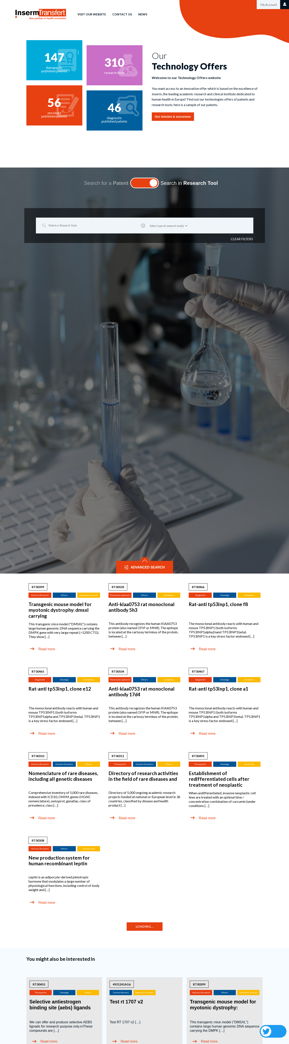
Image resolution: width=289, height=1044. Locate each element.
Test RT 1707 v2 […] (125, 902)
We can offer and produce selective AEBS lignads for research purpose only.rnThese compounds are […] (61, 907)
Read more (46, 529)
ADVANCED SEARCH (148, 448)
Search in (189, 63)
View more (144, 957)
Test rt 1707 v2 (126, 882)
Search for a (106, 63)
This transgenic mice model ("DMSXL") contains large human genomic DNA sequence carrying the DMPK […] (224, 907)
